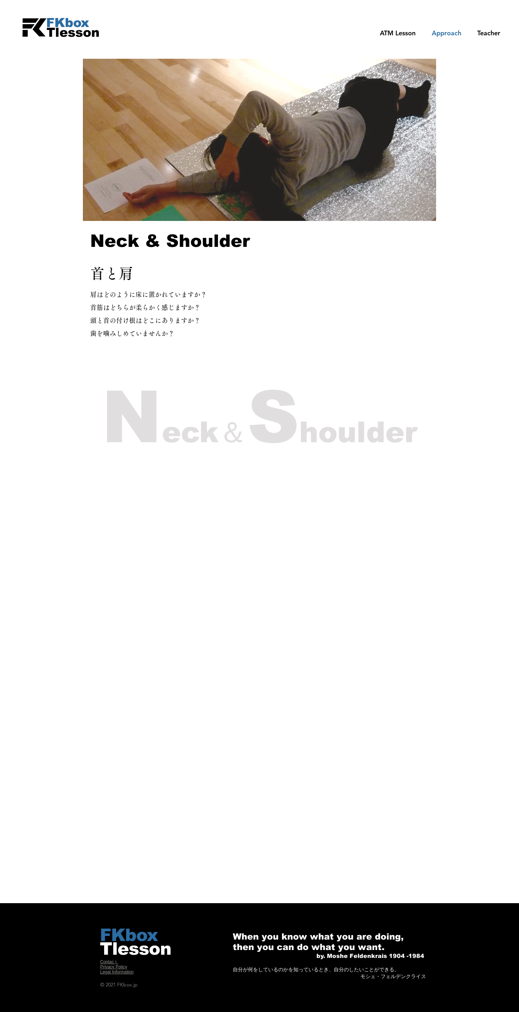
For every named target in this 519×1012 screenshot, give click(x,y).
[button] (488, 33)
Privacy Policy (113, 966)
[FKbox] (79, 22)
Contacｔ (109, 961)
